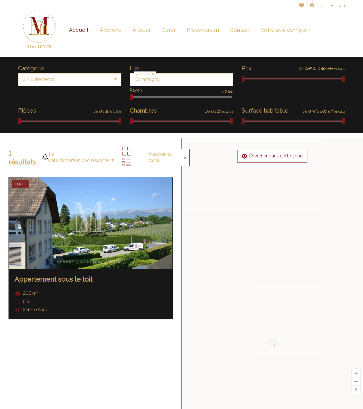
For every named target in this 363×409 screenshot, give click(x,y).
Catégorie (31, 68)
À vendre (111, 30)
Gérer (169, 30)
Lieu (136, 68)
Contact (240, 30)
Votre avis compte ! (285, 30)
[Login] (312, 6)
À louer (141, 30)
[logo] (39, 28)
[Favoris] (301, 6)
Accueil (78, 30)
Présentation (203, 30)
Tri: (51, 154)
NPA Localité (145, 73)
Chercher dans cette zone (272, 156)
